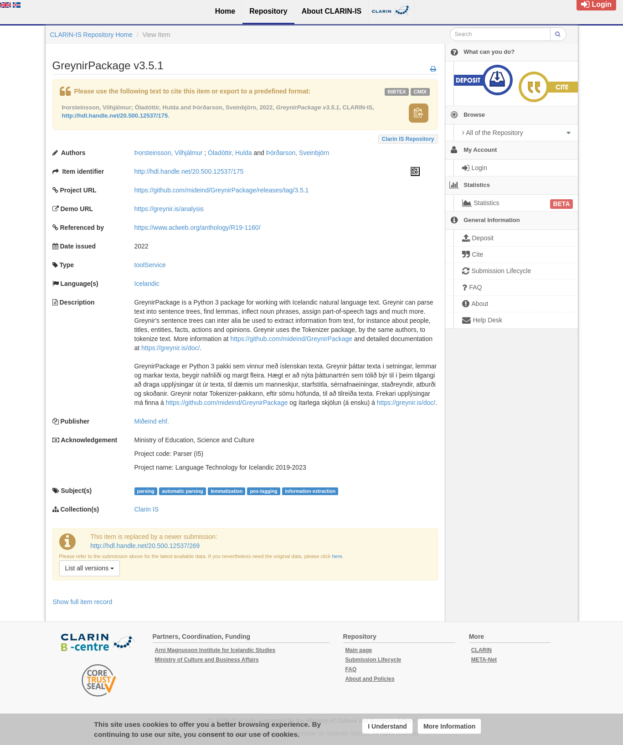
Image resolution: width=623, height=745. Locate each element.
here (337, 556)
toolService (150, 265)
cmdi (420, 91)
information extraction (310, 491)
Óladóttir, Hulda (230, 152)
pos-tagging (264, 491)
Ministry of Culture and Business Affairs (207, 660)
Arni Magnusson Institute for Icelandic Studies (215, 650)
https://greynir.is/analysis (169, 208)
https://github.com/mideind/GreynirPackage (291, 338)
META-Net (484, 660)
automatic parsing (182, 491)
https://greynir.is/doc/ (170, 348)
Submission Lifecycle (373, 660)
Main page (358, 650)
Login (596, 4)
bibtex (396, 91)
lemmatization (226, 491)
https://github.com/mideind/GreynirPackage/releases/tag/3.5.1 (221, 190)
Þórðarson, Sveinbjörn (298, 152)
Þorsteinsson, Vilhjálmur (168, 152)
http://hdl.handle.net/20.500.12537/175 (115, 115)
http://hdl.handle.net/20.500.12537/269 (145, 545)
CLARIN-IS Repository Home (91, 34)
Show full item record (83, 601)
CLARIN (481, 650)
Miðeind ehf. (151, 421)
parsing (145, 491)
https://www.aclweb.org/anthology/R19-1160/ (197, 227)
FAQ (351, 669)
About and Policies (370, 679)
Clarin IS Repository (408, 139)
